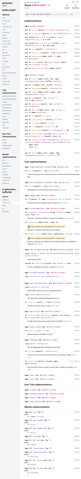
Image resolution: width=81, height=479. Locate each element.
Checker (33, 253)
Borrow (33, 182)
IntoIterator (44, 212)
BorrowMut (38, 428)
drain (34, 153)
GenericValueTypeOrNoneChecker (54, 253)
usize (39, 81)
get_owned (36, 104)
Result (68, 199)
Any (35, 412)
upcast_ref (37, 53)
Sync (32, 379)
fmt (29, 199)
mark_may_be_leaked (41, 68)
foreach (35, 134)
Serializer (46, 315)
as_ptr (35, 30)
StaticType (35, 327)
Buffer (57, 81)
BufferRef (37, 100)
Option (33, 81)
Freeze (33, 390)
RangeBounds (30, 94)
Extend (33, 208)
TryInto (40, 468)
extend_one (33, 222)
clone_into (33, 361)
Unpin (34, 397)
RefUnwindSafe (37, 394)
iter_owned (37, 130)
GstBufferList (62, 30)
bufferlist (36, 2)
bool (46, 65)
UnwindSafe (35, 401)
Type (47, 331)
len (33, 116)
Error (50, 318)
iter (34, 127)
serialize (32, 315)
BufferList (52, 49)
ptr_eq (35, 62)
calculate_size (39, 119)
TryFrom (40, 460)
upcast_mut (37, 56)
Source (26, 8)
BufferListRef (37, 26)
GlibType (34, 276)
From (35, 436)
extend (31, 212)
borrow (31, 186)
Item (32, 295)
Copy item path (49, 5)
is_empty (36, 123)
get (33, 98)
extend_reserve (35, 234)
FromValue (39, 249)
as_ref (31, 171)
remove (35, 92)
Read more (62, 190)
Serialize (35, 311)
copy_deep (36, 88)
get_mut (35, 110)
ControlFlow (30, 136)
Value (59, 263)
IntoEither (38, 448)
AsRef (32, 167)
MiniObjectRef (60, 53)
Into (27, 81)
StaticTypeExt (40, 452)
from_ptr (43, 37)
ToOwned (34, 340)
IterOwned (57, 130)
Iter (49, 127)
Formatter (51, 199)
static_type (33, 331)
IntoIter (34, 287)
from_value (40, 263)
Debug (32, 195)
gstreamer (28, 2)
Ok (42, 318)
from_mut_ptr (45, 43)
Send (32, 375)
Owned (32, 344)
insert (35, 79)
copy (34, 49)
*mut (55, 34)
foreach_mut (37, 140)
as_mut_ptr (37, 34)
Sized (41, 416)
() (38, 136)
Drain (50, 155)
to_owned (32, 351)
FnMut (45, 134)
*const (52, 30)
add (33, 85)
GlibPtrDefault (37, 272)
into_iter (32, 302)
